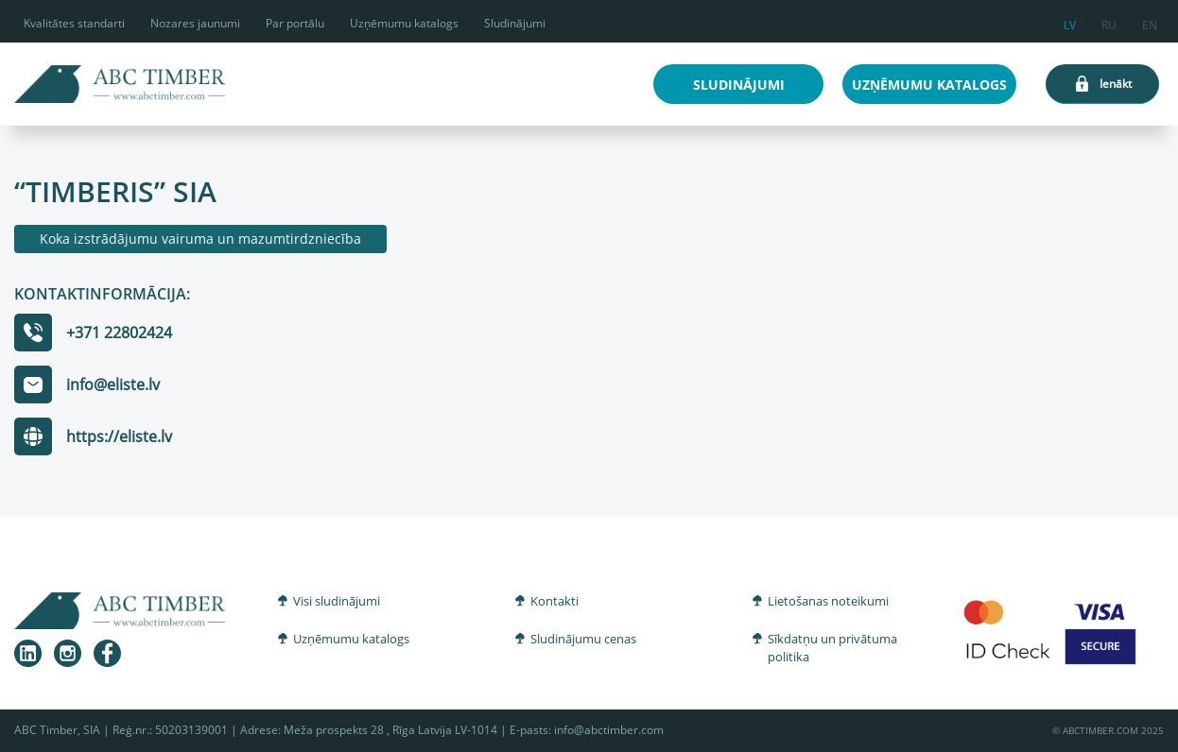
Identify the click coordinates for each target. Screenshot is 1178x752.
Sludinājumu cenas (583, 638)
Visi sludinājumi (336, 600)
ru (1109, 22)
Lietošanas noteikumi (828, 600)
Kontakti (554, 600)
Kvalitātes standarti (74, 23)
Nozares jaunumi (195, 23)
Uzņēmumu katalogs (404, 23)
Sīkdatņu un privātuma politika (832, 648)
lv (1070, 22)
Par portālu (295, 23)
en (1149, 22)
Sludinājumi (515, 23)
